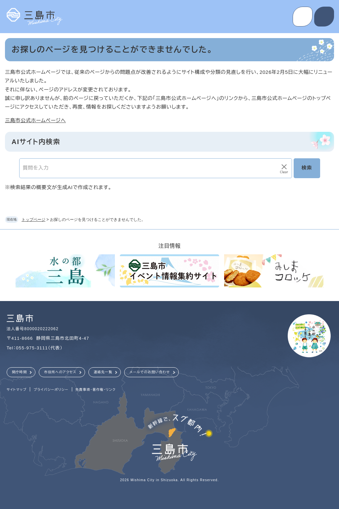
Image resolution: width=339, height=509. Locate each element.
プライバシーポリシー (50, 389)
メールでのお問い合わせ (149, 372)
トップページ (33, 219)
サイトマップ (16, 389)
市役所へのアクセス (60, 372)
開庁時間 (19, 372)
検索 (307, 168)
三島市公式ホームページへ (35, 120)
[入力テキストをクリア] (284, 168)
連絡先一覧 (103, 372)
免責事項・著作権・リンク (95, 389)
